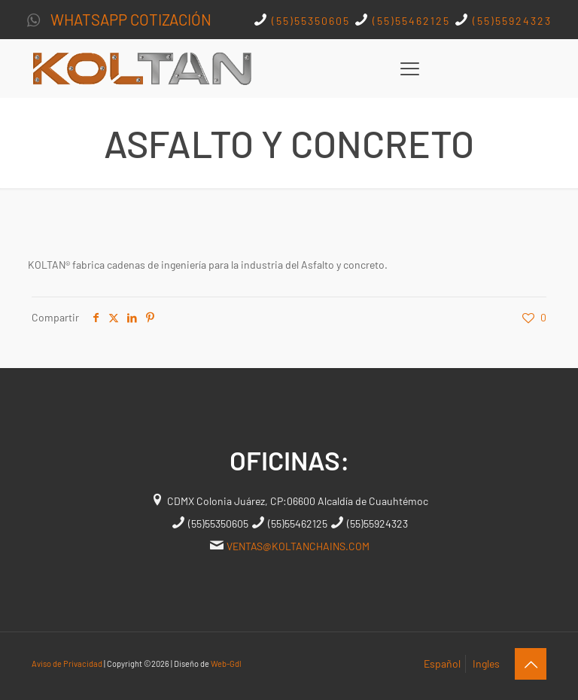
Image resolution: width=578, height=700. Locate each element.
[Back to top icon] (530, 664)
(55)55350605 (311, 20)
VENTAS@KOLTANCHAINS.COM (298, 546)
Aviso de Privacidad (67, 663)
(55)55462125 (409, 20)
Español (442, 663)
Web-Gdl (226, 663)
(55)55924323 (510, 20)
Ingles (486, 663)
